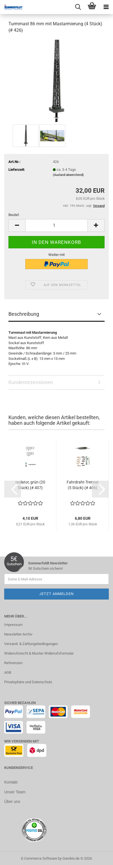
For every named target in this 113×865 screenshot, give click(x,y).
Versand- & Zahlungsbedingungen (31, 644)
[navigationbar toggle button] (106, 7)
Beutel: (13, 215)
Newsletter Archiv (18, 634)
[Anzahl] (56, 225)
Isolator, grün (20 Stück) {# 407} (30, 485)
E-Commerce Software (39, 857)
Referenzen (13, 663)
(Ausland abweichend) (68, 175)
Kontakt (10, 782)
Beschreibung (23, 314)
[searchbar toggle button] (78, 7)
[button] (16, 225)
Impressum (13, 625)
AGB (7, 672)
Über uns (12, 801)
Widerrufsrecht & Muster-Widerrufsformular (39, 653)
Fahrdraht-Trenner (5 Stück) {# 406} (83, 485)
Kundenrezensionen (30, 382)
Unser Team (14, 791)
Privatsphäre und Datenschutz (28, 682)
